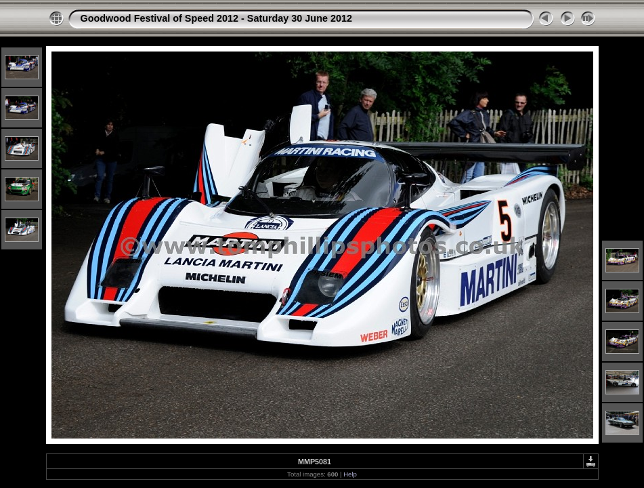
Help (350, 474)
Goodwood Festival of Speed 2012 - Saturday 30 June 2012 (216, 18)
